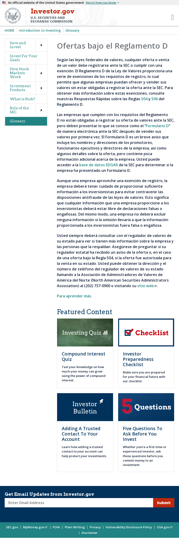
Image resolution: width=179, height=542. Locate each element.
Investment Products (20, 88)
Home (9, 30)
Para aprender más (74, 296)
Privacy (95, 527)
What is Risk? (22, 99)
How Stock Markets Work (19, 73)
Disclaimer (90, 533)
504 (144, 98)
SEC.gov (12, 527)
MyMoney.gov (35, 527)
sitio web (147, 285)
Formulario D (157, 125)
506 (154, 98)
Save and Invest (18, 45)
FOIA (56, 527)
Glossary (72, 30)
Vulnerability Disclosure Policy (129, 527)
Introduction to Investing (40, 30)
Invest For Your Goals (23, 58)
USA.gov (165, 527)
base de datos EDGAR (98, 164)
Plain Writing (75, 527)
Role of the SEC (19, 110)
